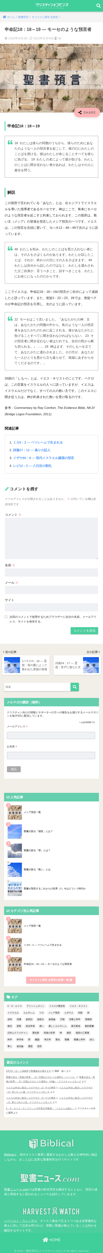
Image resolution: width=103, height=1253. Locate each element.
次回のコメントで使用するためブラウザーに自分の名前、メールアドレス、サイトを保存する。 (53, 619)
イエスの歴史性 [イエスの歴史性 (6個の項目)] (57, 1005)
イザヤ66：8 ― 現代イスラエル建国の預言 (43, 458)
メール (12, 582)
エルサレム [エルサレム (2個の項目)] (29, 1012)
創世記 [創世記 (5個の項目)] (29, 1019)
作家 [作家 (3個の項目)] (80, 1012)
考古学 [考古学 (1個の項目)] (47, 1039)
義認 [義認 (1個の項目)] (37, 1039)
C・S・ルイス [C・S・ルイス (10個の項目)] (14, 1005)
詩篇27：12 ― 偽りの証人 (32, 450)
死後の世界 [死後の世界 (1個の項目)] (49, 1032)
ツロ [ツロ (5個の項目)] (41, 1012)
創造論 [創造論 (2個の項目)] (52, 1019)
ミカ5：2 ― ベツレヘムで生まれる (38, 442)
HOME (52, 1238)
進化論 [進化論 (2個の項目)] (20, 1046)
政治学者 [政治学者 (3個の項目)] (30, 1025)
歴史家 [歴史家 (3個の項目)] (35, 1032)
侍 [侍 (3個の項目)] (88, 1012)
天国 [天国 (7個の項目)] (62, 1019)
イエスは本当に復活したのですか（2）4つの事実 (31, 1087)
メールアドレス (17, 726)
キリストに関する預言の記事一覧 (51, 979)
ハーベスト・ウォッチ (19, 1219)
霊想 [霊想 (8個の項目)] (30, 1046)
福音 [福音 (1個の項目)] (69, 1032)
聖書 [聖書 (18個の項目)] (67, 1039)
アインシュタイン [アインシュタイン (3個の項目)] (35, 1005)
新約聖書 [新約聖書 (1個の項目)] (89, 1025)
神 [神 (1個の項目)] (61, 1032)
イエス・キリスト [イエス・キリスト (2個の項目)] (78, 1005)
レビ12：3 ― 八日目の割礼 (32, 465)
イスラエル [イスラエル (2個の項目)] (13, 1012)
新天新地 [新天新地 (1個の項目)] (75, 1025)
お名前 (12, 746)
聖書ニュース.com (16, 1188)
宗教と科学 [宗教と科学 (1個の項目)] (74, 1019)
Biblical (9, 1153)
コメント (13, 514)
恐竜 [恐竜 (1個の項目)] (19, 1025)
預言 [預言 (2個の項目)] (39, 1046)
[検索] (74, 686)
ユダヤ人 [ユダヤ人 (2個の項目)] (68, 1012)
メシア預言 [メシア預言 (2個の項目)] (54, 1012)
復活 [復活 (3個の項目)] (9, 1025)
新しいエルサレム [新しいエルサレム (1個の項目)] (58, 1025)
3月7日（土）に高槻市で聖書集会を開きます (28, 1070)
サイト (9, 600)
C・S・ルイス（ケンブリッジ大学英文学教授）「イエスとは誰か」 (40, 1107)
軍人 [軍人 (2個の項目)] (9, 1046)
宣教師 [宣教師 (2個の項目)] (88, 1019)
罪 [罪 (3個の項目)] (29, 1039)
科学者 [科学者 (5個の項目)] (20, 1039)
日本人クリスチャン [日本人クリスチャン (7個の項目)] (17, 1032)
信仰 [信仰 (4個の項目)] (9, 1019)
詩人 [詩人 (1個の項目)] (92, 1039)
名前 (10, 565)
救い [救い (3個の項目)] (41, 1025)
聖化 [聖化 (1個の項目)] (58, 1039)
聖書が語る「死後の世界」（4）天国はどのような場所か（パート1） (41, 1076)
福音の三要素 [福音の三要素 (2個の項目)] (82, 1032)
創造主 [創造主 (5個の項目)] (40, 1019)
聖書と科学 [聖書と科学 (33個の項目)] (79, 1039)
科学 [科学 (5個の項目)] (9, 1039)
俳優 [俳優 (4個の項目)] (19, 1019)
